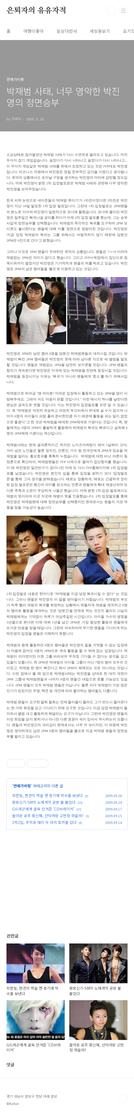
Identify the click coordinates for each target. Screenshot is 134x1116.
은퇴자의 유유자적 (36, 11)
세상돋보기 (100, 31)
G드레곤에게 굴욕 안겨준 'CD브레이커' (43, 809)
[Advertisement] (67, 886)
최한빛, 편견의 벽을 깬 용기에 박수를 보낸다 (47, 795)
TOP (123, 1098)
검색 (111, 11)
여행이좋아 (33, 31)
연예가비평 (22, 785)
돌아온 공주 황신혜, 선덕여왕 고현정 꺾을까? (48, 815)
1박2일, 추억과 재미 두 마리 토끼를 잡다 (44, 822)
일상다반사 (67, 31)
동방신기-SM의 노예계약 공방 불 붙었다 (43, 802)
